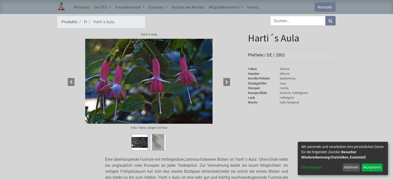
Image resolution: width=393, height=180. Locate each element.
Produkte (69, 22)
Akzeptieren (372, 167)
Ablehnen (351, 167)
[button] (71, 82)
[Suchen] (330, 21)
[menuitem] (82, 7)
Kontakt (325, 7)
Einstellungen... (313, 167)
